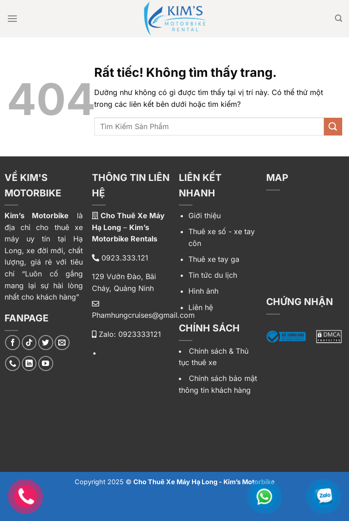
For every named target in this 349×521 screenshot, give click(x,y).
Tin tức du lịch (212, 275)
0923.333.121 (120, 257)
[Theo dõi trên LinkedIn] (29, 363)
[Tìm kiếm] (338, 18)
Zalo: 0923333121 (126, 334)
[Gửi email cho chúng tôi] (62, 342)
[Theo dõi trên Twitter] (45, 342)
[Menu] (12, 18)
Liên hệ (200, 307)
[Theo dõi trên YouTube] (45, 363)
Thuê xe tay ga (213, 259)
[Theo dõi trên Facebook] (12, 342)
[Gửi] (333, 126)
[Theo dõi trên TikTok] (29, 342)
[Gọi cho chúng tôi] (12, 363)
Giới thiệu (204, 215)
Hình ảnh (203, 291)
